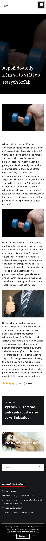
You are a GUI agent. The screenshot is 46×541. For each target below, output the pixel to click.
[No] (43, 532)
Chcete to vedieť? (10, 491)
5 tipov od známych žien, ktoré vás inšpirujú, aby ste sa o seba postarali (22, 502)
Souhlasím (23, 536)
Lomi (5, 6)
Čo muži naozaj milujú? (12, 508)
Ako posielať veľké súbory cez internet (19, 512)
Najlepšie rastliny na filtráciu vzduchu (18, 495)
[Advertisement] (23, 33)
